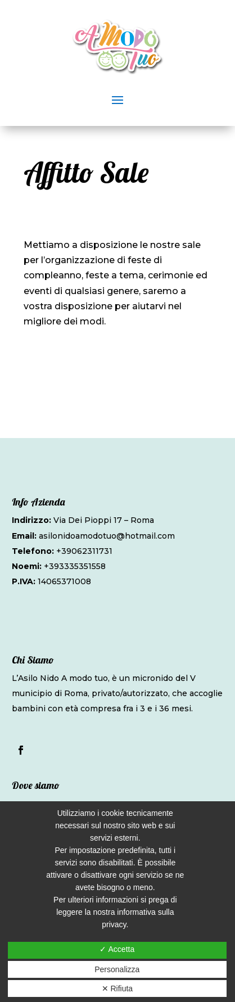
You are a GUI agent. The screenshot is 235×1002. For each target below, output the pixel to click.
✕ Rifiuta (117, 988)
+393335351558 (75, 566)
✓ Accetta (117, 949)
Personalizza (116, 969)
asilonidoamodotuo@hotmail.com (107, 536)
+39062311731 (84, 551)
